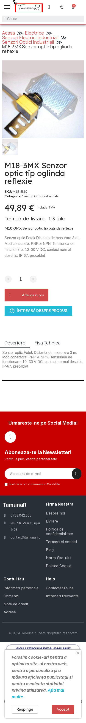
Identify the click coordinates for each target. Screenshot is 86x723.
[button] (6, 6)
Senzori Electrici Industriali (30, 37)
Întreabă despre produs (38, 311)
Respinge (25, 709)
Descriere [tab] (15, 343)
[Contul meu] (48, 7)
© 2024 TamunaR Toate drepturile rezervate (43, 633)
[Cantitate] (21, 279)
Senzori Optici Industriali (28, 42)
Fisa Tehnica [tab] (48, 343)
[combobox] (43, 19)
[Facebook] (10, 437)
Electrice (34, 33)
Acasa (8, 33)
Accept (63, 709)
